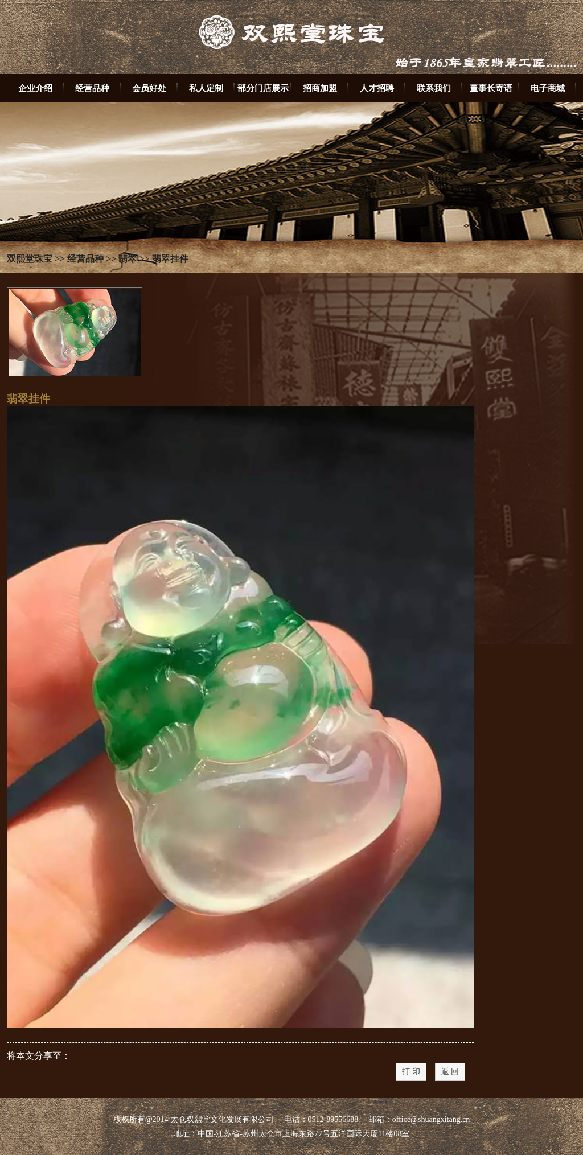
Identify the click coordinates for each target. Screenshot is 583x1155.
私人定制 (206, 88)
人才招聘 (377, 88)
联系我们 (434, 88)
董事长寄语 (491, 88)
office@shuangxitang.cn (431, 1119)
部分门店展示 (263, 88)
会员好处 (149, 88)
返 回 (450, 1071)
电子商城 (548, 88)
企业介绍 (35, 88)
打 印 (411, 1071)
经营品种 (92, 88)
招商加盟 (320, 88)
